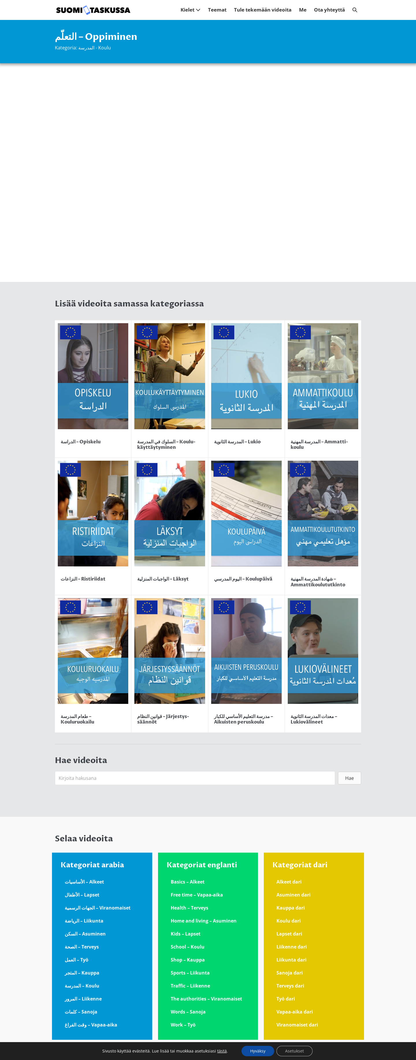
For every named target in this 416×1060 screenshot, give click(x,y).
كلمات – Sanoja (81, 1012)
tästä (222, 1051)
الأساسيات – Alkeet (84, 882)
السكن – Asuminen (85, 934)
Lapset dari (289, 934)
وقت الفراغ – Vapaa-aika (91, 1025)
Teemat (217, 9)
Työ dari (285, 999)
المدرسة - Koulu (94, 47)
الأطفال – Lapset (82, 895)
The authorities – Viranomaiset (206, 999)
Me (303, 9)
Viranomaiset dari (297, 1025)
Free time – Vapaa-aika (197, 895)
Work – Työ (183, 1025)
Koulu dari (288, 921)
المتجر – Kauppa (82, 973)
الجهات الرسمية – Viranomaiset (98, 908)
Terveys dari (290, 986)
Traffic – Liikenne (190, 986)
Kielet (190, 9)
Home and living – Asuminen (204, 921)
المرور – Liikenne (83, 999)
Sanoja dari (289, 973)
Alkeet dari (289, 882)
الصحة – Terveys (82, 947)
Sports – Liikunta (190, 973)
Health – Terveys (189, 908)
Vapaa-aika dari (294, 1012)
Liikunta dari (291, 960)
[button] (355, 10)
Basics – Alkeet (188, 882)
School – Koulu (188, 947)
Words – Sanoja (188, 1012)
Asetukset (294, 1051)
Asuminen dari (293, 895)
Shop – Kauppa (188, 960)
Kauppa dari (290, 908)
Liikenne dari (291, 947)
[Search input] (195, 778)
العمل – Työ (76, 960)
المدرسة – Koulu (82, 986)
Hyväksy (257, 1051)
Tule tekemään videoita (262, 9)
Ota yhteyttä (329, 9)
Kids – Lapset (185, 934)
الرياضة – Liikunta (84, 921)
